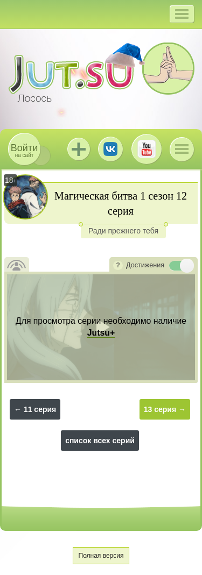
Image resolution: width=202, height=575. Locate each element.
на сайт (24, 150)
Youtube (146, 149)
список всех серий (100, 440)
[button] (182, 14)
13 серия (160, 409)
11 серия (40, 409)
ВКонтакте (110, 149)
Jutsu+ (78, 149)
